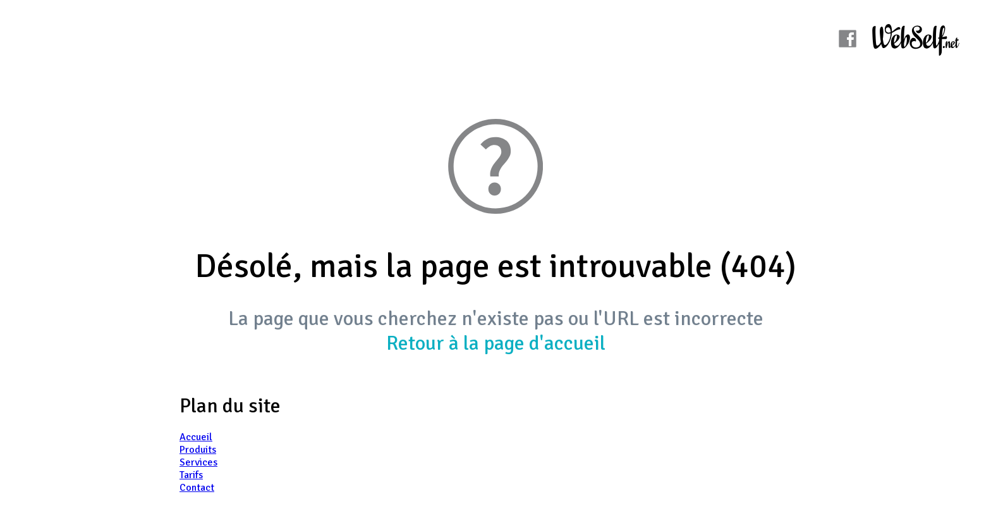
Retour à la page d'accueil (495, 343)
